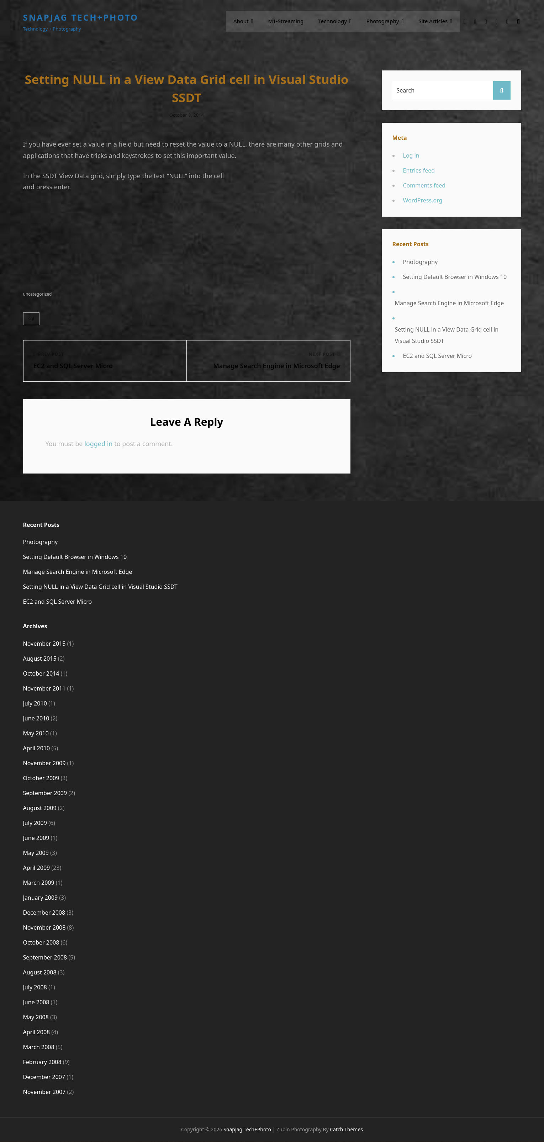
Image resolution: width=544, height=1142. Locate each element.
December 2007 (44, 1077)
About (244, 21)
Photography (384, 21)
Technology (334, 21)
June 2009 (36, 838)
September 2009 (45, 793)
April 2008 (36, 1032)
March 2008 (38, 1047)
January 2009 (40, 898)
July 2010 (35, 704)
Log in (411, 155)
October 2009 (41, 778)
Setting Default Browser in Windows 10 (455, 277)
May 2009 (36, 853)
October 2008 (41, 943)
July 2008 (35, 988)
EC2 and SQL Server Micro (437, 356)
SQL (31, 319)
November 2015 (44, 644)
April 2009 (36, 868)
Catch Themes (346, 1129)
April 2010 (36, 748)
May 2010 (36, 733)
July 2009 (35, 823)
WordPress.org (423, 200)
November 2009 (44, 763)
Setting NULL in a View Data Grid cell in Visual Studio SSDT (447, 335)
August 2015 (40, 659)
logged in (98, 444)
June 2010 (36, 719)
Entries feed (419, 170)
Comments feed (424, 185)
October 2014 (41, 674)
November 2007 (44, 1092)
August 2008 (40, 973)
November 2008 (44, 928)
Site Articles (433, 21)
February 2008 (42, 1062)
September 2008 (45, 958)
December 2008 (44, 913)
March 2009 (38, 883)
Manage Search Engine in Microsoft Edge (449, 303)
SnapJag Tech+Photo (81, 17)
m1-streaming (288, 21)
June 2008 (36, 1002)
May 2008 (36, 1017)
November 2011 (44, 689)
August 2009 (40, 808)
